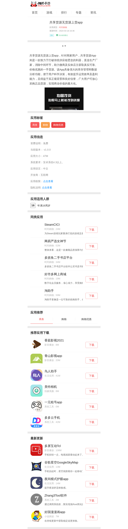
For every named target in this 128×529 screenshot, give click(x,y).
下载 (91, 229)
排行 (64, 12)
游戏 (49, 12)
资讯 (93, 12)
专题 (78, 12)
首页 (35, 12)
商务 (34, 124)
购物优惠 (58, 124)
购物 (45, 124)
